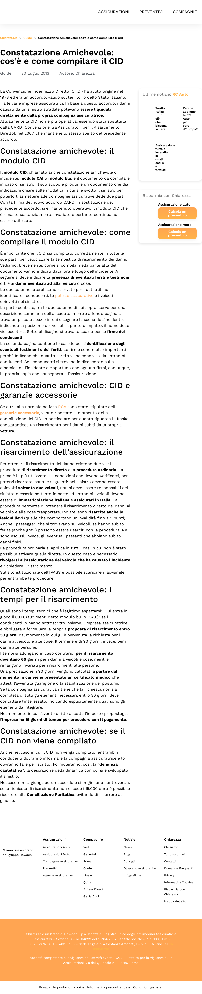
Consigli (129, 861)
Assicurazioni (113, 11)
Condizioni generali (148, 987)
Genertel (89, 854)
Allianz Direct (93, 889)
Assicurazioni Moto (56, 854)
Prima (87, 861)
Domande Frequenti (178, 868)
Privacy (169, 875)
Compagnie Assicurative (60, 861)
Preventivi (151, 11)
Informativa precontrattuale (108, 987)
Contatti (170, 861)
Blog (127, 854)
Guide (27, 38)
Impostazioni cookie (68, 987)
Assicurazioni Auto (56, 847)
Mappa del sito (175, 901)
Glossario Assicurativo (140, 868)
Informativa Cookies (178, 882)
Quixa (87, 882)
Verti (86, 847)
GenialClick (91, 896)
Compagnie (185, 11)
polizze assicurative (74, 295)
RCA (62, 406)
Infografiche (132, 875)
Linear (87, 875)
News (128, 847)
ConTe (87, 868)
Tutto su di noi (174, 854)
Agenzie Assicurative (58, 875)
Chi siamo (171, 847)
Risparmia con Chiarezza (174, 892)
